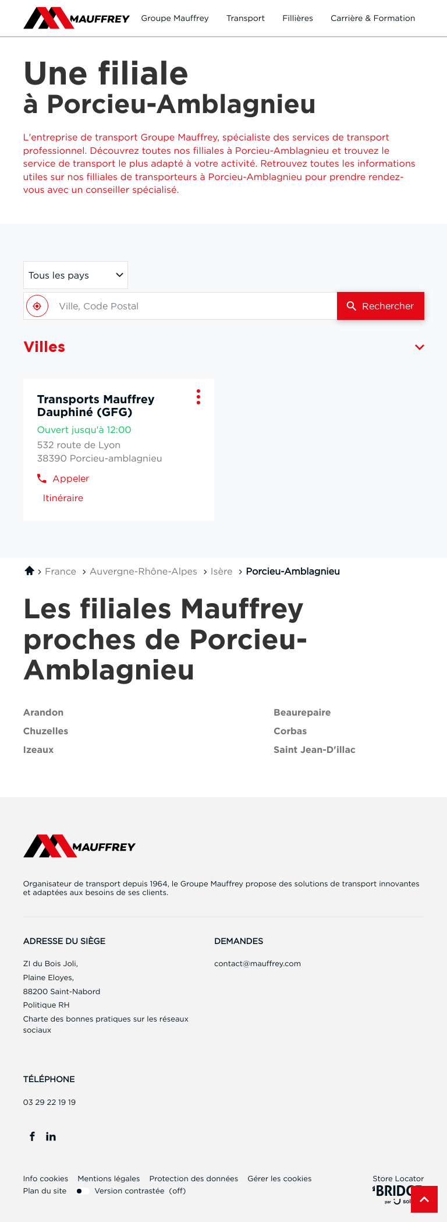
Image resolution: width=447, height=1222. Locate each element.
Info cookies (46, 1179)
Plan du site (45, 1191)
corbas (290, 732)
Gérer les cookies (279, 1179)
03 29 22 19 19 (49, 1102)
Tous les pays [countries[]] (59, 275)
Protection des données (193, 1179)
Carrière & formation (373, 18)
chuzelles (46, 732)
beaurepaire (302, 713)
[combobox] (180, 306)
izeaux (38, 750)
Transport (245, 18)
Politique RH (46, 1005)
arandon (43, 713)
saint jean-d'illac (315, 750)
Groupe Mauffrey (174, 18)
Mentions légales (108, 1179)
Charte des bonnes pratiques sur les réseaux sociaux (106, 1026)
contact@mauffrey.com (257, 964)
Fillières (297, 18)
